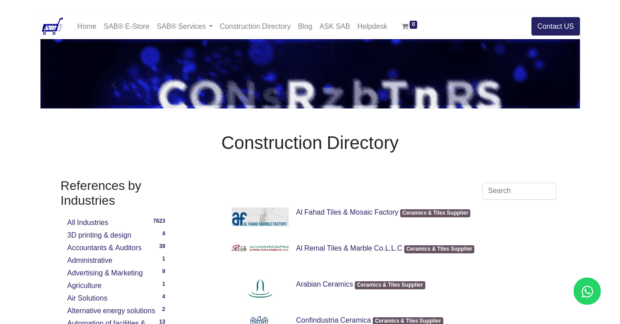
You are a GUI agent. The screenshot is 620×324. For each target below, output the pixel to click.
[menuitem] (87, 26)
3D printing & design (118, 234)
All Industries (118, 221)
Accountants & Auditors (118, 247)
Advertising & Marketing (118, 272)
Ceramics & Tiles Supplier (435, 213)
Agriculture (118, 284)
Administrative (118, 259)
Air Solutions (118, 297)
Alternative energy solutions (118, 310)
